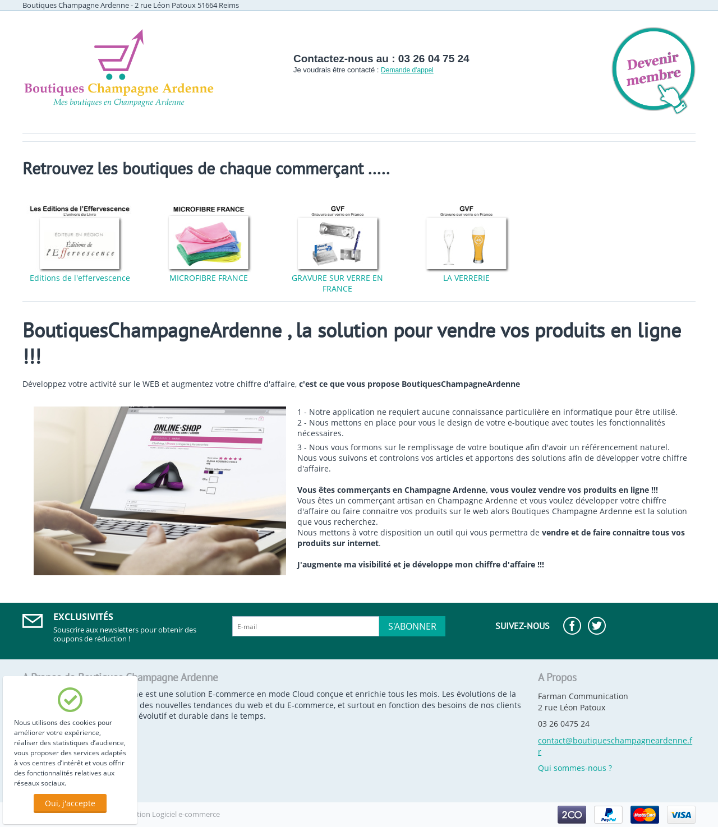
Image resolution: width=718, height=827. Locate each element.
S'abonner (412, 626)
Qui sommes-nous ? (575, 768)
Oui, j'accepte (70, 803)
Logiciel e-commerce (186, 814)
